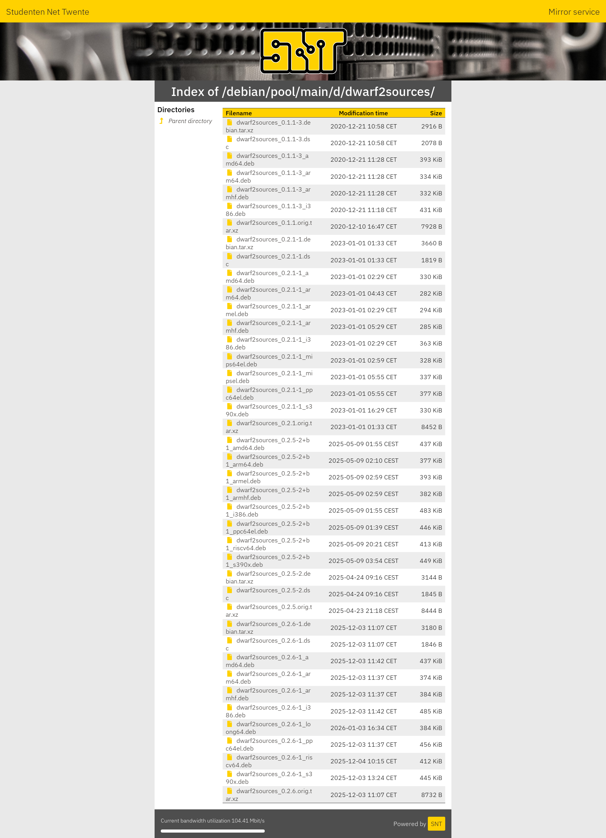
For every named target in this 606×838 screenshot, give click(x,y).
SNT (436, 824)
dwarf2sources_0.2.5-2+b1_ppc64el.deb (268, 527)
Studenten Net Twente (47, 11)
